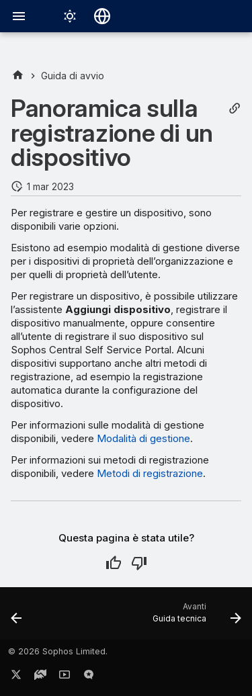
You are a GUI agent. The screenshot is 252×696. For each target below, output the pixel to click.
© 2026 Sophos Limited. (58, 651)
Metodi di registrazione (150, 473)
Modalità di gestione (143, 438)
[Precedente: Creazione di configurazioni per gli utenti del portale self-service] (17, 617)
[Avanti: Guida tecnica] (195, 617)
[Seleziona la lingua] (102, 16)
